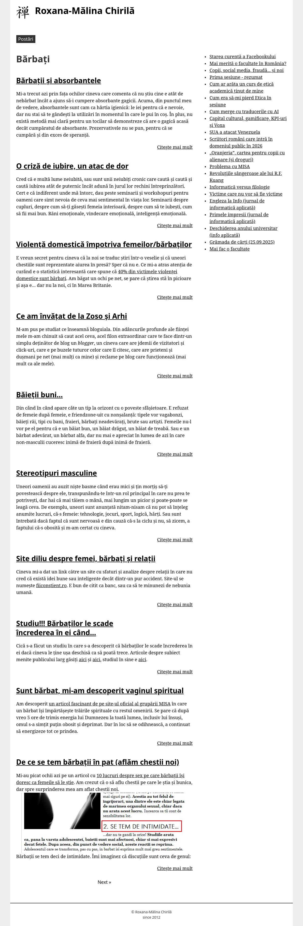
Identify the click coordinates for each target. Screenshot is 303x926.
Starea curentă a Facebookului (243, 56)
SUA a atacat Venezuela (235, 132)
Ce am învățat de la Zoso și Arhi (71, 316)
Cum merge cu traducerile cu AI (244, 111)
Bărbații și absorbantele (58, 80)
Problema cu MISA (230, 166)
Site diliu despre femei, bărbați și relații (85, 558)
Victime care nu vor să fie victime (246, 194)
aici (83, 659)
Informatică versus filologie (240, 187)
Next (104, 882)
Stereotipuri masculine (56, 473)
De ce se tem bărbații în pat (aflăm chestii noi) (97, 762)
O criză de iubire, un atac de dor (72, 166)
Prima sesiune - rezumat (236, 77)
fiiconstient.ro (51, 585)
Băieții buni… (39, 394)
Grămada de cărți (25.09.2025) (242, 242)
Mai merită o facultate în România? (248, 63)
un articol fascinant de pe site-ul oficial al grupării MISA (109, 704)
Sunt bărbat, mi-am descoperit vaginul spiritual (100, 690)
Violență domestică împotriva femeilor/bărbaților (104, 244)
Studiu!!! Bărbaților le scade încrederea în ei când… (64, 627)
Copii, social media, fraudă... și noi (247, 70)
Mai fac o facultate (230, 249)
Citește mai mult (175, 147)
